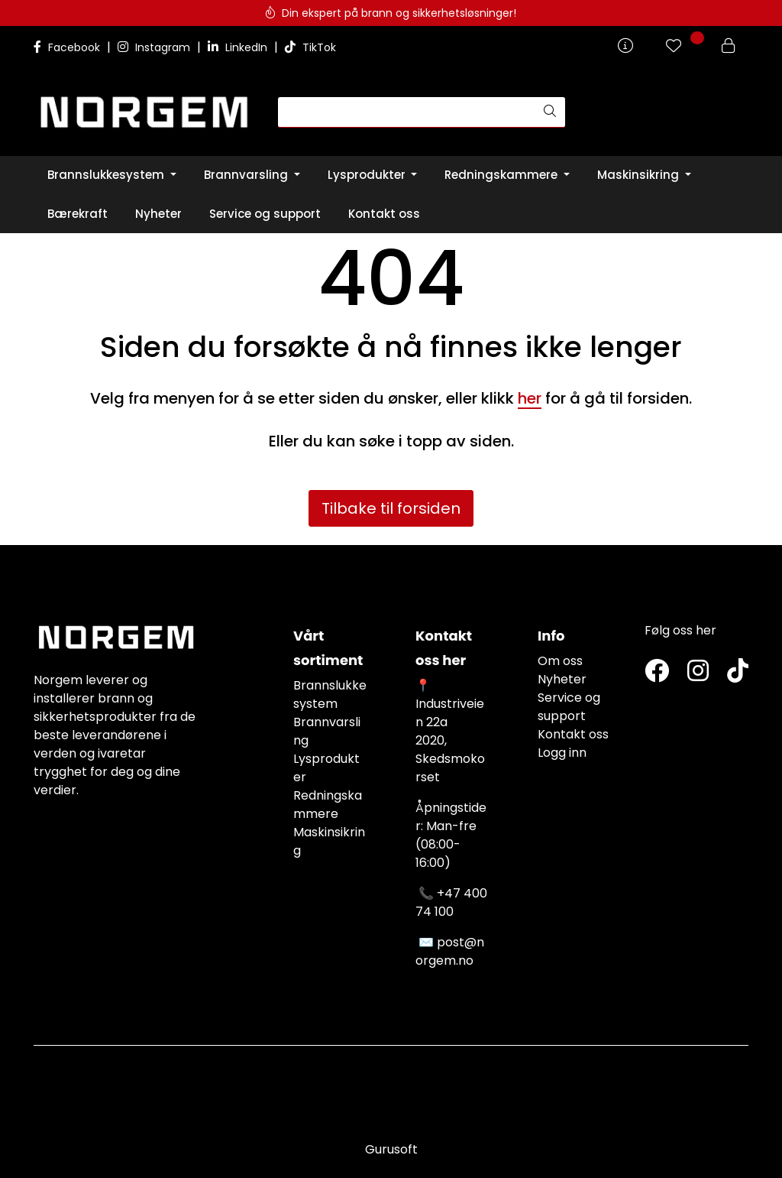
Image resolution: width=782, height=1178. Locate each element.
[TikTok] (737, 671)
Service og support (569, 707)
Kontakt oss (573, 734)
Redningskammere (327, 805)
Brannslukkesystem (330, 694)
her (529, 398)
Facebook (68, 47)
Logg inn (562, 752)
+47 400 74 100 (451, 902)
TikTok (310, 47)
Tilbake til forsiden (391, 508)
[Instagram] (698, 671)
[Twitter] (657, 671)
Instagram (155, 47)
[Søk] (406, 112)
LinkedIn (239, 47)
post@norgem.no (449, 951)
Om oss (560, 661)
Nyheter (562, 679)
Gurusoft (391, 1149)
